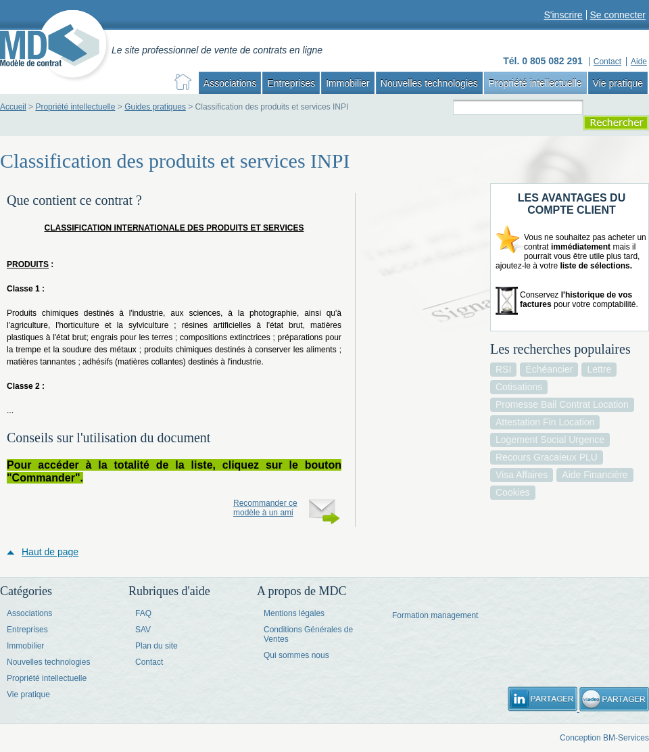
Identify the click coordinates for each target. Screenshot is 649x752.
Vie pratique (618, 83)
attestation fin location (545, 422)
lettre (599, 369)
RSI (503, 369)
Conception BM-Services (604, 738)
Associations (230, 83)
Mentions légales (294, 613)
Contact (149, 662)
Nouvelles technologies (429, 83)
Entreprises (291, 83)
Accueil (13, 107)
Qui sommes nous (296, 655)
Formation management (435, 615)
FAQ (143, 613)
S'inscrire (563, 14)
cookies (513, 492)
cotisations (519, 386)
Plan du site (156, 646)
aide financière (594, 474)
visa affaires (522, 474)
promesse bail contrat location (562, 404)
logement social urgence (550, 439)
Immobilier (348, 83)
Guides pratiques (155, 107)
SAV (143, 629)
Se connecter (618, 14)
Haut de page (50, 551)
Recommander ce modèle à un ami (265, 507)
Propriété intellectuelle (535, 83)
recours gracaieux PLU (547, 457)
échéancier (549, 369)
